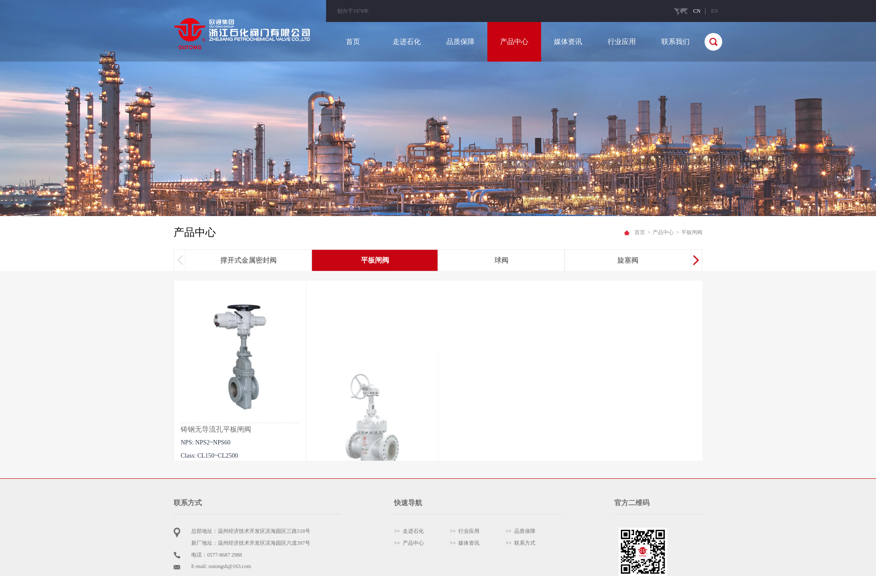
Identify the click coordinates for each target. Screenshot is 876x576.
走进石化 (407, 41)
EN (714, 11)
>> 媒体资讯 (465, 543)
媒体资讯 (568, 41)
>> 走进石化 (409, 531)
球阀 (501, 261)
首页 (353, 41)
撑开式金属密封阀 (248, 261)
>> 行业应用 (465, 531)
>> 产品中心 (409, 543)
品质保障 (460, 41)
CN (697, 11)
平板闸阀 (375, 261)
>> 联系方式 (520, 543)
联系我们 (675, 41)
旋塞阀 (627, 261)
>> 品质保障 (520, 531)
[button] (696, 261)
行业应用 (622, 41)
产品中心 (514, 41)
